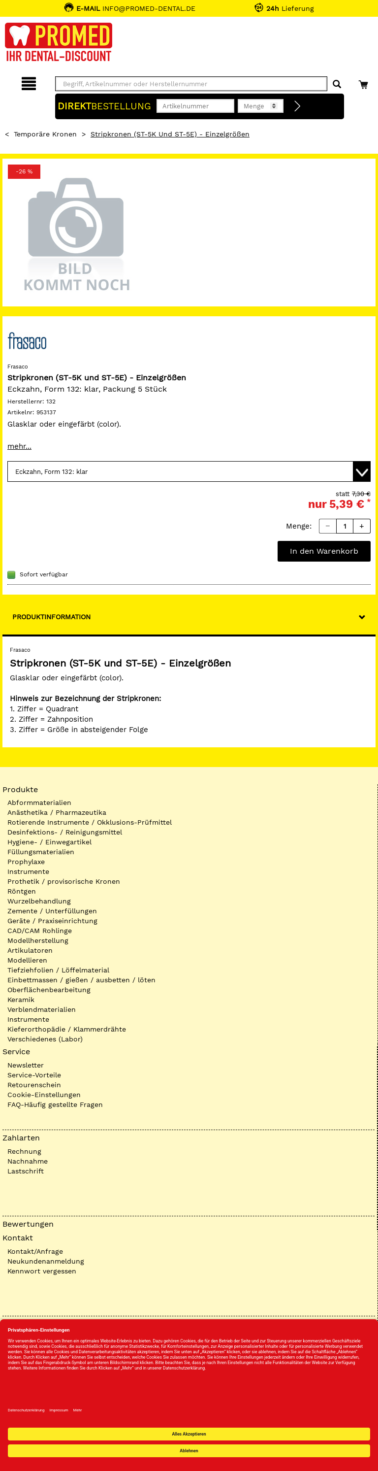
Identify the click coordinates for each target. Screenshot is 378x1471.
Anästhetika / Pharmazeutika (56, 812)
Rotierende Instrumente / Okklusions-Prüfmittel (89, 822)
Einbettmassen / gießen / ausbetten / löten (81, 980)
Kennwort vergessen (41, 1271)
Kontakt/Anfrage (35, 1251)
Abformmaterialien (39, 802)
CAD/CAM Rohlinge (39, 931)
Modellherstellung (37, 940)
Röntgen (21, 891)
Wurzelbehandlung (39, 901)
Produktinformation (51, 617)
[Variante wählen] (189, 471)
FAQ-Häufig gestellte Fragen (55, 1104)
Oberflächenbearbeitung (49, 990)
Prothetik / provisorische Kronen (63, 881)
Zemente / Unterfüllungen (52, 911)
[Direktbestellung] (297, 106)
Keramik (20, 999)
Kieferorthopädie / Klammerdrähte (66, 1029)
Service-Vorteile (34, 1075)
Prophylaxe (26, 862)
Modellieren (27, 960)
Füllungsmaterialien (40, 852)
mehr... (19, 446)
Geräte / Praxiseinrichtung (52, 921)
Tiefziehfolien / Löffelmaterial (58, 970)
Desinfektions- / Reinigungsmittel (64, 832)
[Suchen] (337, 84)
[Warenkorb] (364, 82)
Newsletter (25, 1065)
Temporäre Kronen (45, 134)
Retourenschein (34, 1085)
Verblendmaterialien (41, 1009)
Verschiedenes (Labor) (45, 1039)
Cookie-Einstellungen (44, 1095)
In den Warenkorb (324, 551)
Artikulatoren (30, 950)
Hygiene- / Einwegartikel (49, 842)
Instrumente (28, 871)
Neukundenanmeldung (45, 1261)
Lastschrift (25, 1171)
